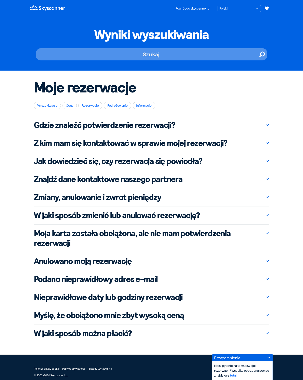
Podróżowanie (117, 105)
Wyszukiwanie (47, 105)
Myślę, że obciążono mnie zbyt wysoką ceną (109, 315)
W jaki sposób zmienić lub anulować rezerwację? (117, 215)
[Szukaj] (151, 54)
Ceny (69, 105)
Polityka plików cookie (46, 368)
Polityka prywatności (74, 368)
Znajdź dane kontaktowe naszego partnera (108, 179)
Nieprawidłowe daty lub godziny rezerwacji (108, 297)
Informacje (144, 105)
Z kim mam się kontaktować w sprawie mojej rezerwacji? (130, 143)
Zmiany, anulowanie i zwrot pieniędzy (97, 197)
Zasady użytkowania (100, 368)
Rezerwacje (90, 105)
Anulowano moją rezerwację (83, 261)
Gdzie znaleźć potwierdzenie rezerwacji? (104, 125)
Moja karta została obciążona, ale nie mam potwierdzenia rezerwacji (132, 238)
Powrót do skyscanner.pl (193, 8)
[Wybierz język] (239, 8)
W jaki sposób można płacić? (83, 333)
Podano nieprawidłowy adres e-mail (96, 279)
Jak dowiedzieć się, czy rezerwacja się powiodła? (118, 161)
